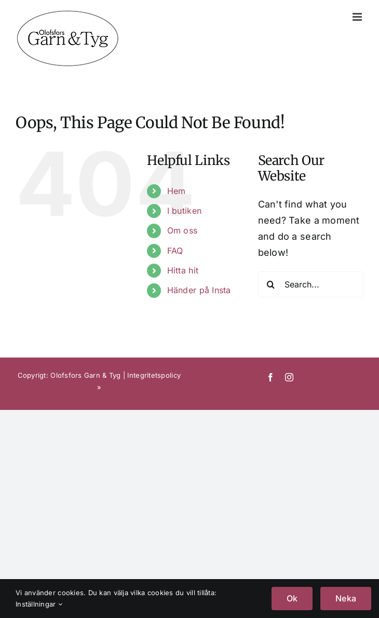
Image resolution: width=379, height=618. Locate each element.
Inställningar (39, 604)
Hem (176, 191)
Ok (292, 598)
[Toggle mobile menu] (358, 16)
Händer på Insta (199, 290)
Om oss (182, 230)
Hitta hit (182, 270)
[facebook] (270, 377)
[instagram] (289, 377)
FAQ (175, 250)
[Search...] (310, 284)
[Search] (271, 284)
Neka (345, 598)
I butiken (184, 210)
